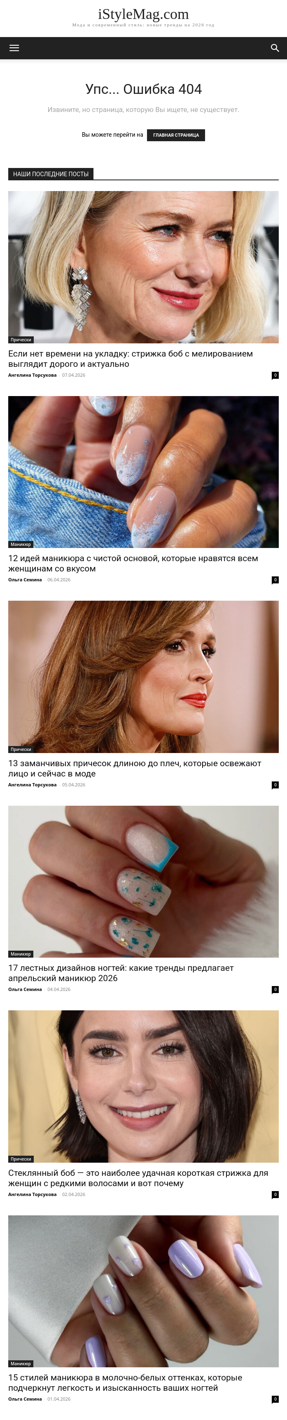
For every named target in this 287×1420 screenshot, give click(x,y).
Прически (21, 340)
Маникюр (21, 544)
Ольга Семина (25, 579)
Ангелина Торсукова (32, 375)
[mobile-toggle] (14, 48)
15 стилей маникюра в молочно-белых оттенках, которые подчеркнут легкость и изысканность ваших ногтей (125, 1383)
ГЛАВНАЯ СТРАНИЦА (176, 135)
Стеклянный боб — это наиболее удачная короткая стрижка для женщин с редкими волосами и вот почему (138, 1178)
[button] (275, 48)
